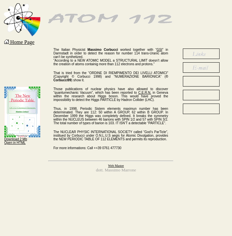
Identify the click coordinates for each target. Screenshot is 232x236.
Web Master (116, 165)
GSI (159, 49)
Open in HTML (15, 143)
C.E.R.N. (144, 92)
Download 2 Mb (15, 139)
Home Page (19, 42)
